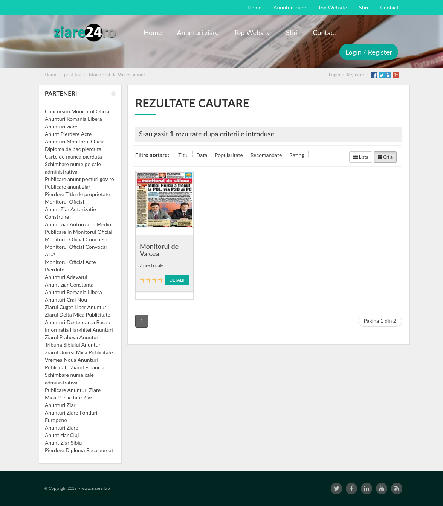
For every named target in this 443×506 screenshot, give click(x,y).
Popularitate (229, 155)
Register (355, 75)
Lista (360, 157)
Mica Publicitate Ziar (68, 397)
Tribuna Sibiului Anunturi (73, 344)
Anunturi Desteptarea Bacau (77, 322)
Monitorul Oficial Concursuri (78, 239)
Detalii (177, 279)
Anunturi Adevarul (66, 277)
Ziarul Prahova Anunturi (72, 337)
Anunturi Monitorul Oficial (75, 141)
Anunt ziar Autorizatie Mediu (78, 224)
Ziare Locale (151, 265)
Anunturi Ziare (61, 427)
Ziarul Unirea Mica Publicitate (79, 352)
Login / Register (368, 52)
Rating (296, 155)
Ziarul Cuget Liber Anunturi (76, 307)
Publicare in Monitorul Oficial (78, 232)
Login (335, 75)
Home (51, 75)
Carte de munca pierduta (73, 156)
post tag (72, 75)
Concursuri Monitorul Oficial (78, 111)
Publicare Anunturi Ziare (73, 390)
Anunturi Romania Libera (73, 119)
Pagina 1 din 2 (380, 320)
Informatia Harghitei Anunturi (79, 329)
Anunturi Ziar (60, 405)
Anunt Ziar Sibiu (63, 442)
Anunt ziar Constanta (69, 284)
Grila (385, 157)
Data (201, 155)
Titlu (183, 155)
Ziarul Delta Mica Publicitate (77, 314)
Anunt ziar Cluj (62, 435)
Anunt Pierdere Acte (68, 134)
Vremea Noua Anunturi (71, 360)
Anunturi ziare (61, 126)
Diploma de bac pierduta (73, 149)
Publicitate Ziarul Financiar (75, 367)
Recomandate (266, 155)
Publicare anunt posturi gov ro (79, 179)
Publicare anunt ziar (67, 186)
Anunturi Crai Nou (66, 299)
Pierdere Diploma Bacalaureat (79, 450)
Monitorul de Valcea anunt (117, 75)
